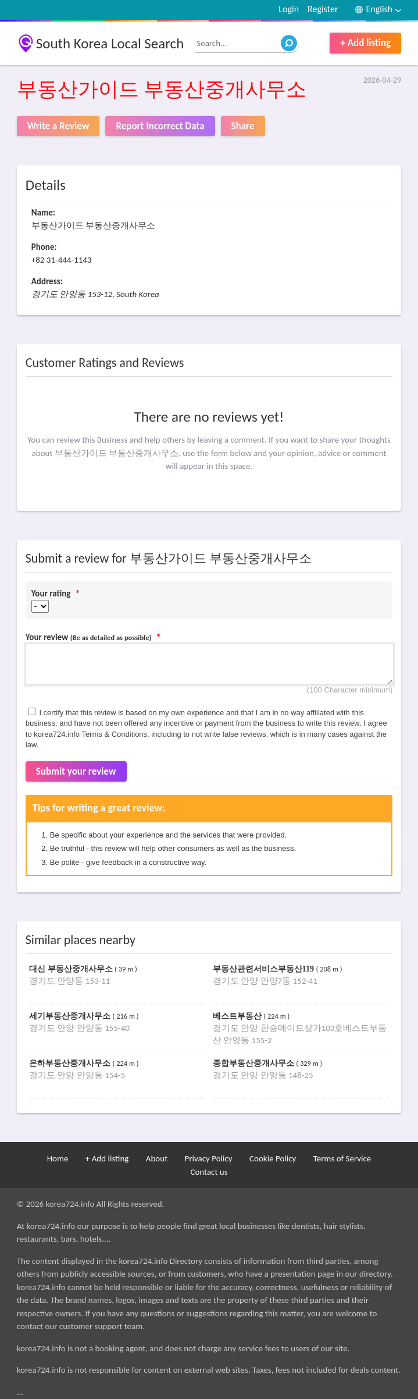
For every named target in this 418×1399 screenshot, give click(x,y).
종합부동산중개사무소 (254, 1063)
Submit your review (76, 771)
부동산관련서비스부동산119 (264, 969)
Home (58, 1158)
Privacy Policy (209, 1158)
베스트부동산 (238, 1016)
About (156, 1158)
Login (288, 9)
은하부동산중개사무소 (71, 1063)
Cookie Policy (272, 1158)
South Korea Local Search (110, 43)
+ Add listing (365, 43)
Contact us (208, 1172)
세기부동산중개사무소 (71, 1016)
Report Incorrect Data (160, 126)
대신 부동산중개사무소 (72, 969)
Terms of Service (342, 1158)
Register (323, 9)
